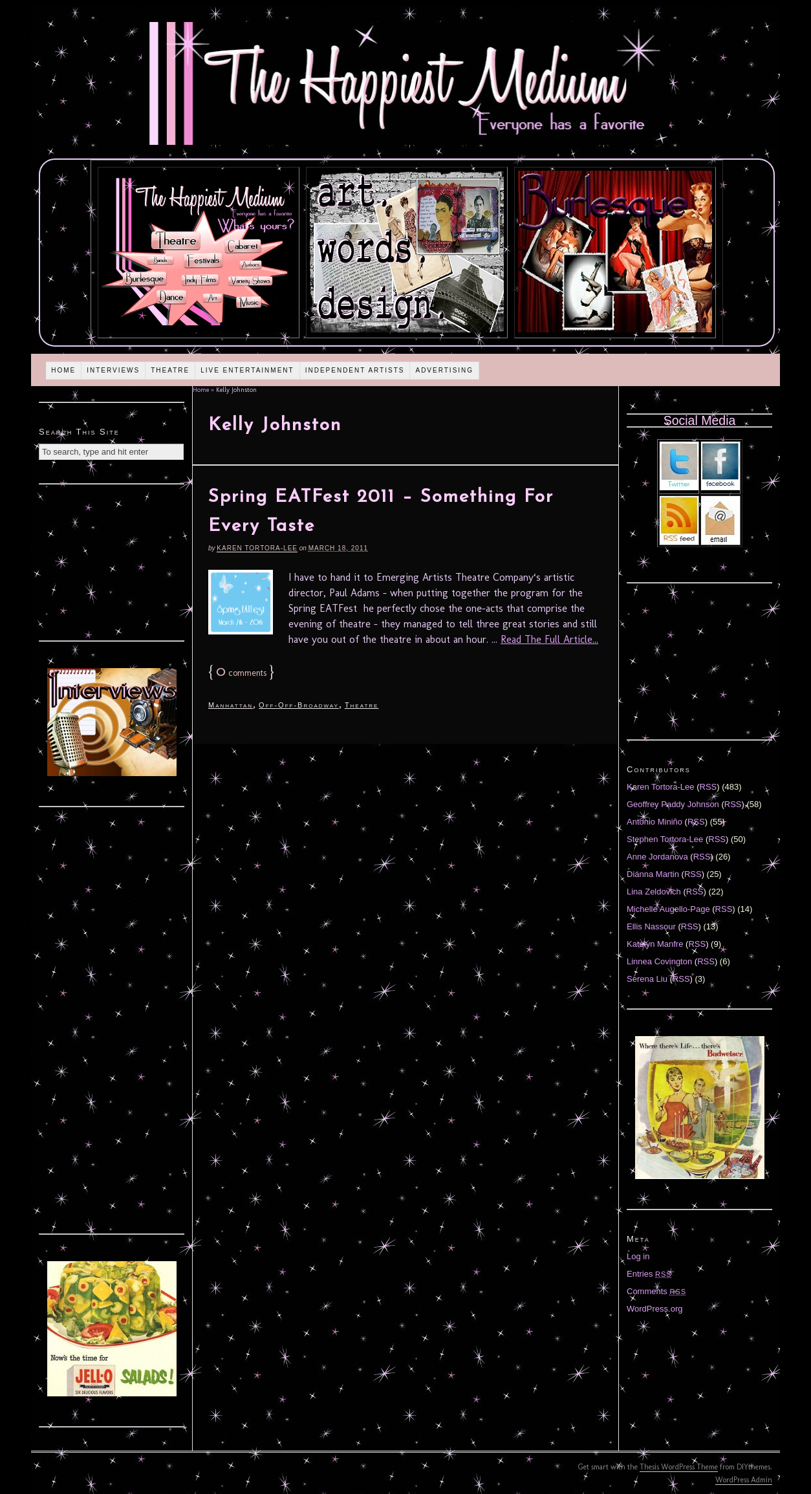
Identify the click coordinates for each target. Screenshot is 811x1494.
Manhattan (230, 705)
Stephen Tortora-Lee (665, 839)
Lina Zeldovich (654, 891)
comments (241, 672)
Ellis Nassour (651, 926)
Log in (638, 1256)
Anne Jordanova (657, 856)
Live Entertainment (247, 370)
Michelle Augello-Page (668, 909)
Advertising (444, 370)
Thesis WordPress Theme (679, 1466)
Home (63, 370)
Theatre (170, 370)
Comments (656, 1291)
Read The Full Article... (549, 639)
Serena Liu (647, 979)
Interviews (113, 370)
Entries (649, 1274)
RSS (708, 787)
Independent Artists (355, 370)
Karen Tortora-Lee (257, 548)
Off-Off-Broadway (299, 705)
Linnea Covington (659, 961)
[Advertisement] (112, 560)
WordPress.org (654, 1309)
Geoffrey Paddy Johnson (673, 804)
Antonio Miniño (654, 822)
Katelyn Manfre (655, 944)
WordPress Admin (743, 1479)
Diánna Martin (653, 874)
